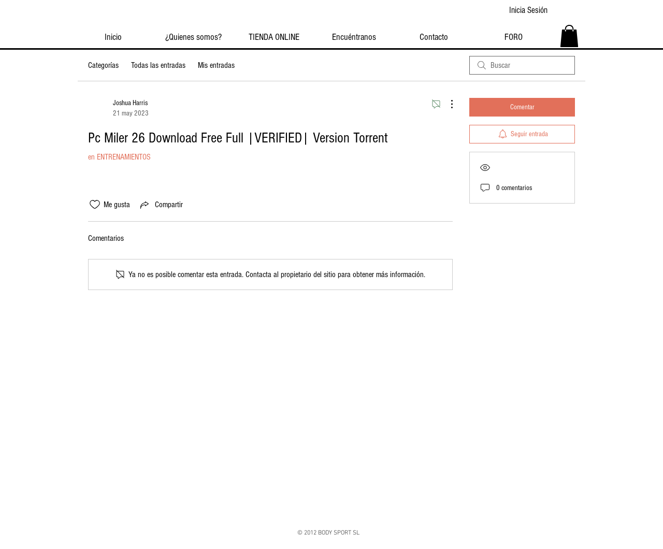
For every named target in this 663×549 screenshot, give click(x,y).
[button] (569, 36)
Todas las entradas (158, 65)
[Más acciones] (446, 104)
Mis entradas (216, 65)
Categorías (103, 65)
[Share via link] (160, 204)
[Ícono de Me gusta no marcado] (95, 204)
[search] (522, 65)
